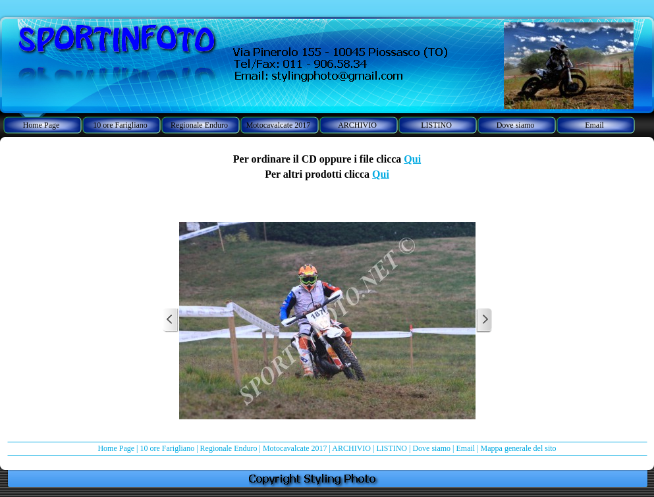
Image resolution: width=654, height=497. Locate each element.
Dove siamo (431, 448)
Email (466, 448)
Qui (412, 159)
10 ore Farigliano (167, 448)
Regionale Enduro (229, 448)
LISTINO (391, 448)
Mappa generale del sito (519, 448)
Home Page (115, 448)
